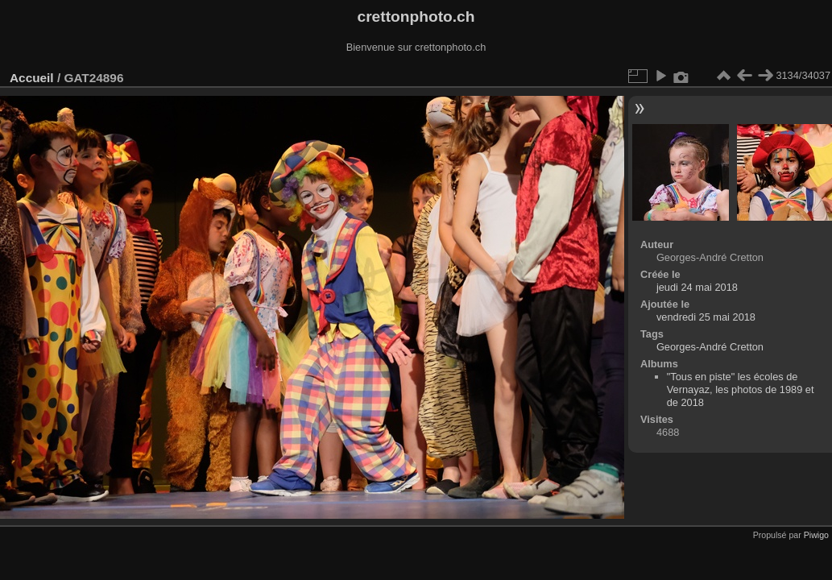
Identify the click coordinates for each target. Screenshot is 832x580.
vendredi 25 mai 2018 (705, 317)
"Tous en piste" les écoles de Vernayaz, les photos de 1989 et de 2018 (740, 389)
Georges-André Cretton (710, 347)
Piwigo (816, 535)
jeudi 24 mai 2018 (697, 287)
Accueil (32, 78)
